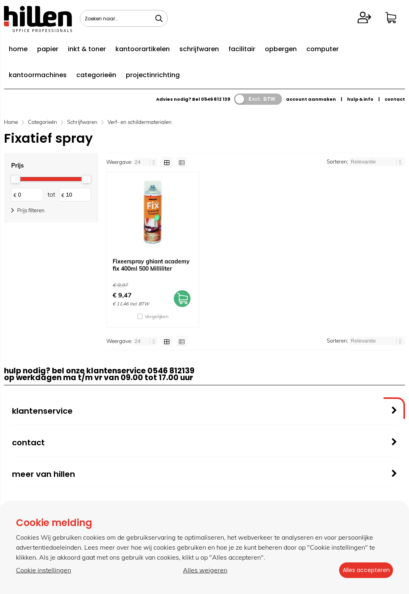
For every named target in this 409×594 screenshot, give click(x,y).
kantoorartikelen (142, 49)
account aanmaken (311, 99)
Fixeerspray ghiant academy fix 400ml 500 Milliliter (151, 265)
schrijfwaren (199, 49)
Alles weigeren (202, 570)
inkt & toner (87, 49)
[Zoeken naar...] (159, 18)
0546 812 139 (215, 99)
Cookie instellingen (43, 570)
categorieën (96, 75)
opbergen (281, 49)
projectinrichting (153, 75)
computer (322, 49)
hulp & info (360, 99)
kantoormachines (38, 75)
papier (47, 49)
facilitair (241, 49)
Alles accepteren (363, 570)
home (18, 49)
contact (395, 99)
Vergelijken (157, 316)
